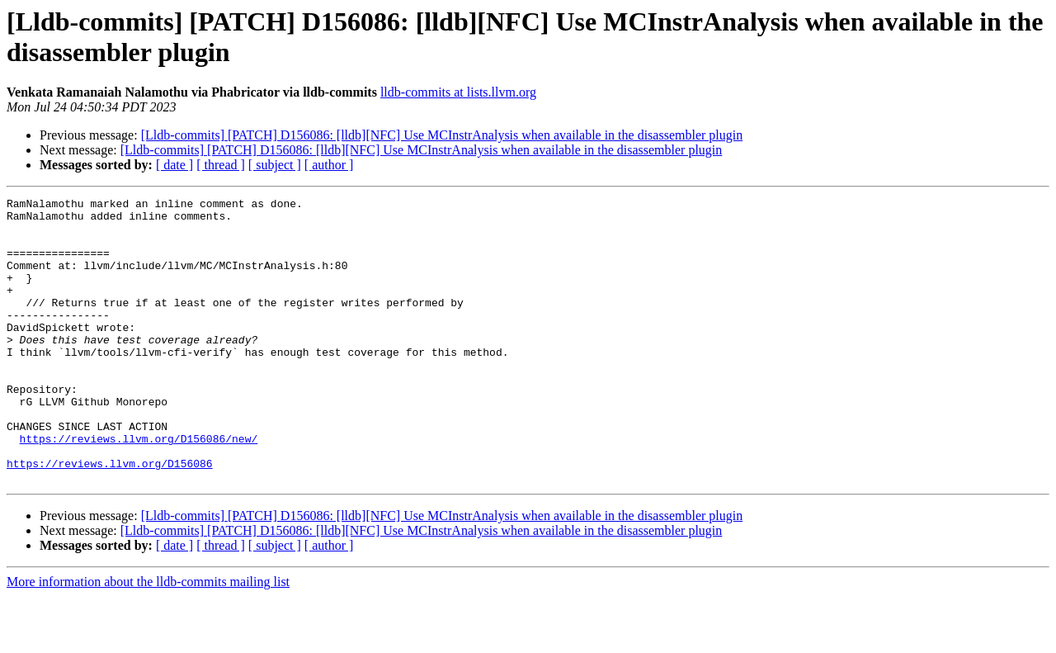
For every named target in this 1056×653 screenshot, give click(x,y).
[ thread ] (220, 165)
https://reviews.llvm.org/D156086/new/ (139, 487)
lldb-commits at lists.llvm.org (458, 92)
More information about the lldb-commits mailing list (148, 639)
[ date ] (174, 165)
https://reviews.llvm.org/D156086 (110, 517)
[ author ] (329, 165)
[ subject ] (274, 165)
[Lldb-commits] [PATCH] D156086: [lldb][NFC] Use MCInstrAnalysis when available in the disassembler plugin (442, 135)
